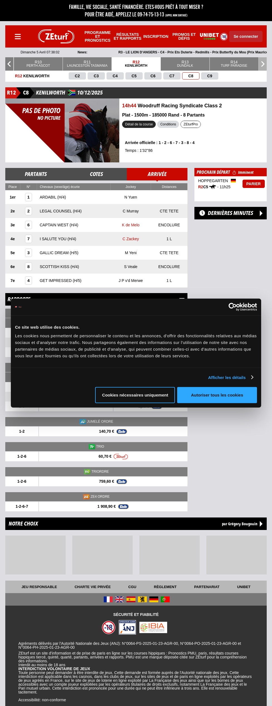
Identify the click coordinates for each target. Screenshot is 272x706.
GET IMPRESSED (56, 280)
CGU (132, 587)
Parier (253, 184)
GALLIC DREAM (55, 253)
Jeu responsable (39, 587)
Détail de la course (139, 124)
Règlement (165, 587)
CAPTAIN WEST (55, 225)
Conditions (168, 124)
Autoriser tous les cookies (217, 395)
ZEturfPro (191, 124)
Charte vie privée (93, 587)
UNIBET (243, 587)
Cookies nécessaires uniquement (135, 395)
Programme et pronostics (98, 36)
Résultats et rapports (128, 36)
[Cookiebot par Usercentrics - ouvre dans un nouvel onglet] (232, 307)
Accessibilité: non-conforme (42, 700)
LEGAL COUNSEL (56, 211)
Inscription (155, 36)
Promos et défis (184, 36)
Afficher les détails (227, 377)
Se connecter (246, 36)
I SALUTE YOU (54, 239)
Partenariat (206, 587)
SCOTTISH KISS (55, 266)
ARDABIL (48, 197)
